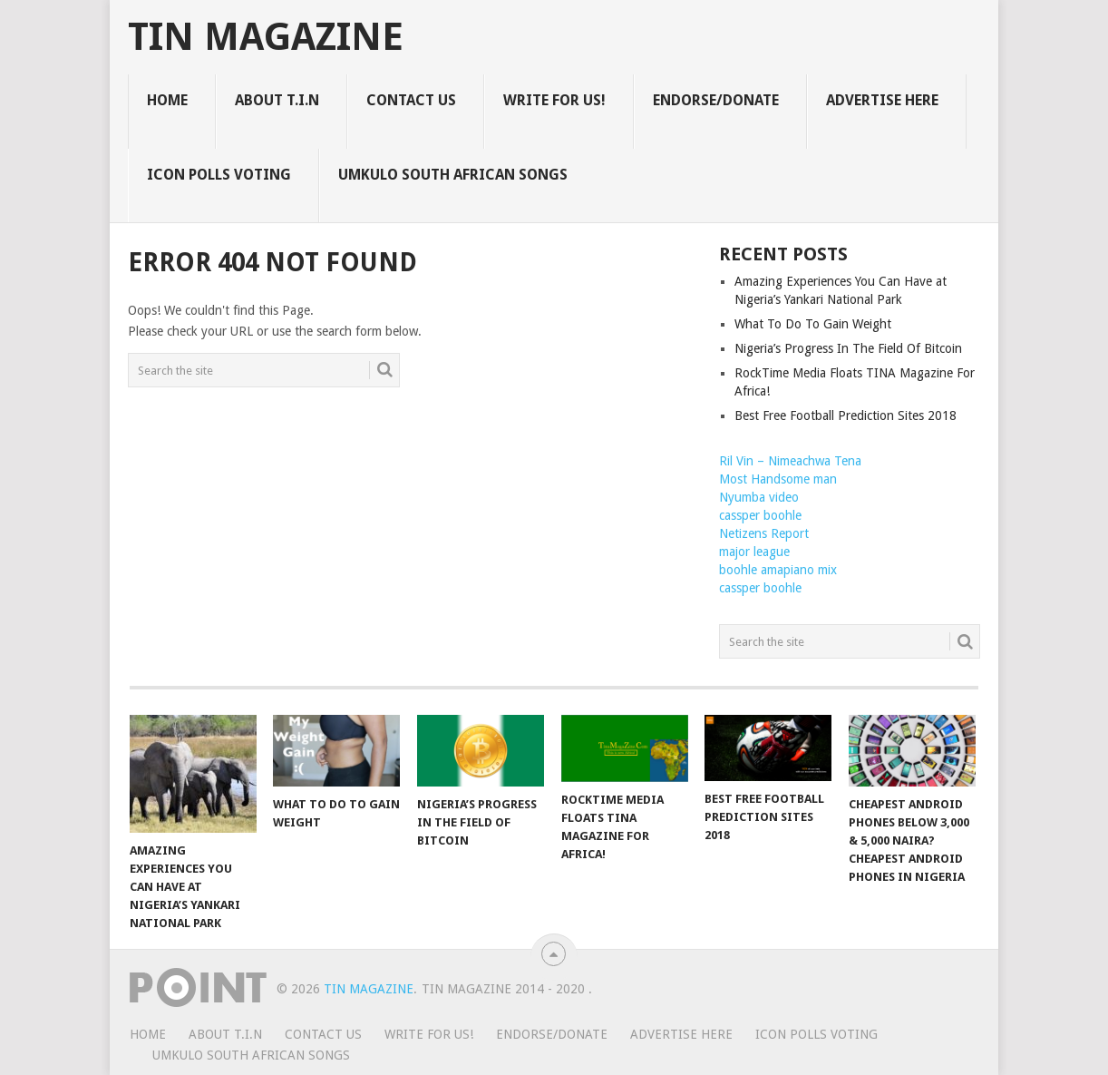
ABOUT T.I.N (277, 100)
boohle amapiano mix (778, 569)
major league (754, 551)
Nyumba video (759, 497)
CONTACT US (411, 100)
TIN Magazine (265, 37)
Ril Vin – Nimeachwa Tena (790, 461)
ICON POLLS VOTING (219, 174)
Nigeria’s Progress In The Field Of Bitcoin (848, 348)
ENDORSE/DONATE (716, 100)
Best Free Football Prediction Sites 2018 (845, 415)
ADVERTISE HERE (882, 100)
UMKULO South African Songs (453, 174)
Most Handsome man (778, 479)
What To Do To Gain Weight (812, 324)
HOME (167, 100)
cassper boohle (760, 515)
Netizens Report (764, 533)
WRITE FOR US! (554, 100)
